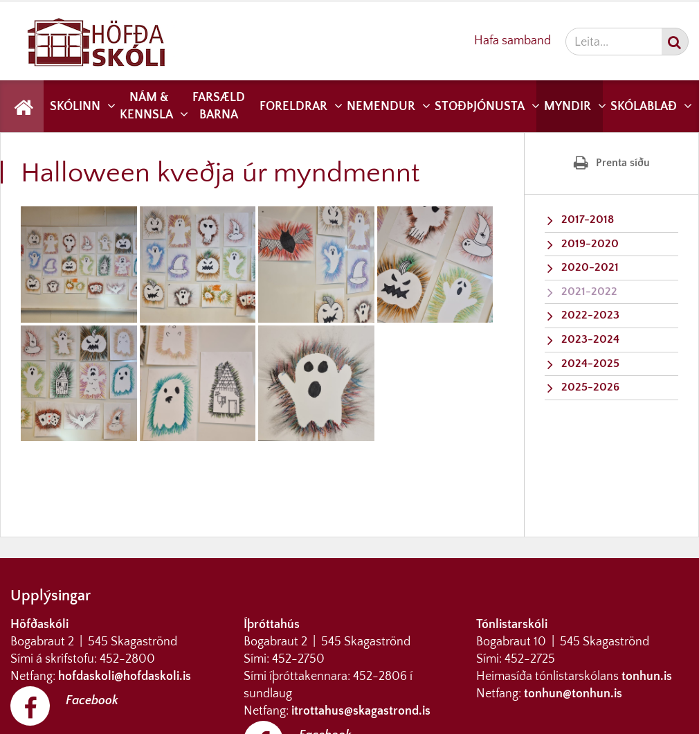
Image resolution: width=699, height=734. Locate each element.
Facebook (92, 701)
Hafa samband (512, 41)
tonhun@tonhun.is (573, 694)
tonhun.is (646, 676)
